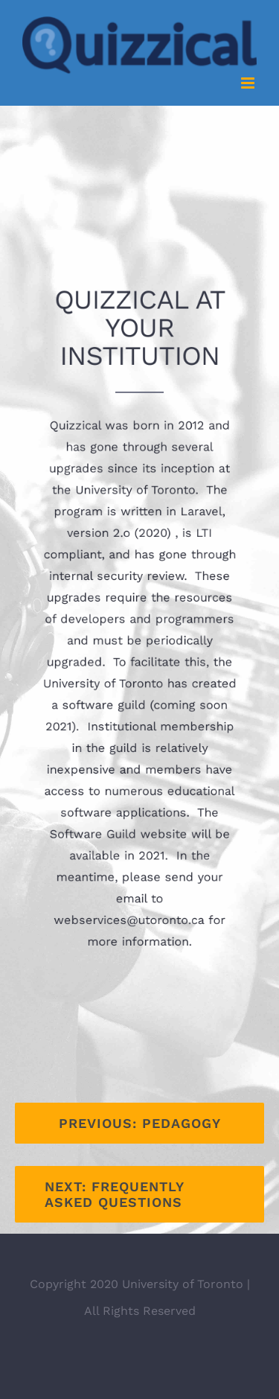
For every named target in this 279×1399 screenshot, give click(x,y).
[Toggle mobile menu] (249, 83)
